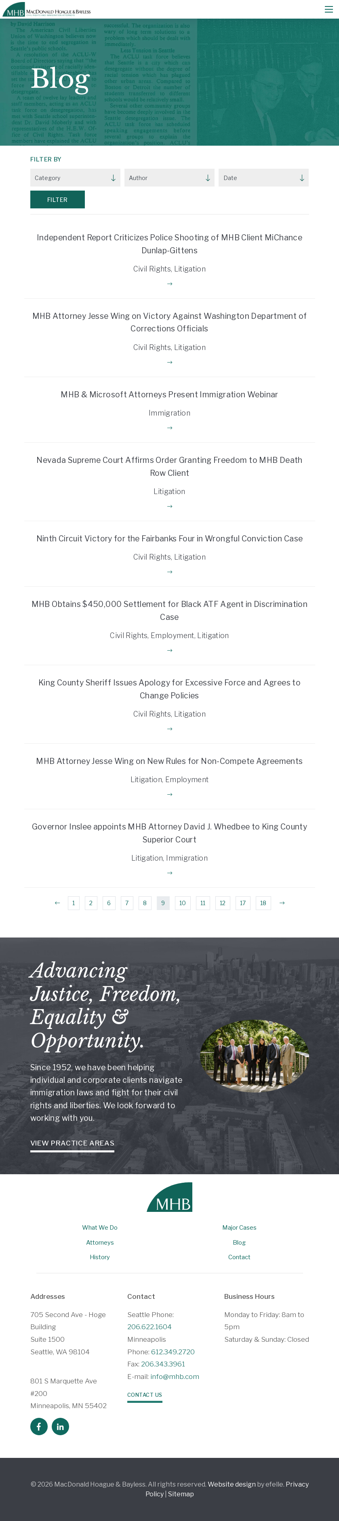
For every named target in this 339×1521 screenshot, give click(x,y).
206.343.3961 (163, 1364)
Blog (239, 1242)
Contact (239, 1257)
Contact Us (144, 1395)
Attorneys (100, 1242)
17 (243, 902)
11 (202, 902)
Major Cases (239, 1227)
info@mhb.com (174, 1377)
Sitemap (181, 1494)
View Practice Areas (72, 1143)
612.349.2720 (173, 1352)
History (100, 1257)
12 (222, 902)
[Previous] (57, 903)
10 (182, 902)
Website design (232, 1484)
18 (263, 902)
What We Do (100, 1227)
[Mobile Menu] (329, 9)
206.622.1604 (149, 1327)
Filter (57, 199)
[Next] (282, 903)
